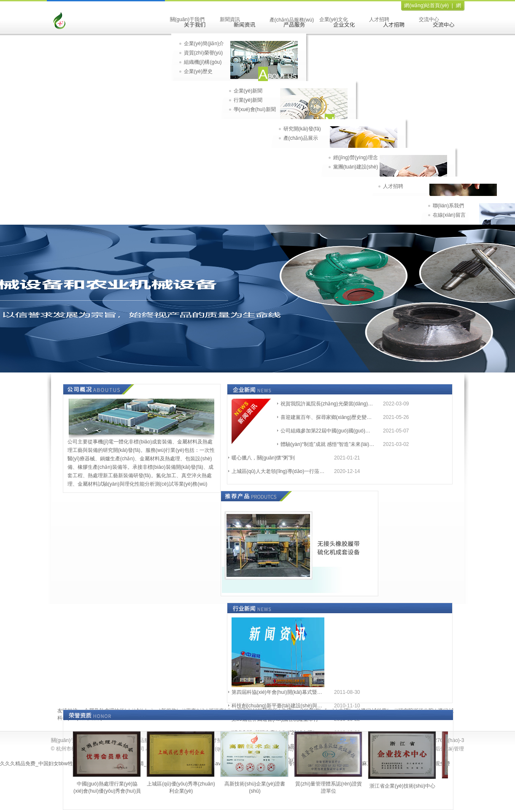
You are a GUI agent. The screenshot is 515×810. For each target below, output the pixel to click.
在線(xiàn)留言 (449, 215)
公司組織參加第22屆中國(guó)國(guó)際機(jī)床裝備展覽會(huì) (327, 431)
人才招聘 (379, 19)
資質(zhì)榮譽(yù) (203, 53)
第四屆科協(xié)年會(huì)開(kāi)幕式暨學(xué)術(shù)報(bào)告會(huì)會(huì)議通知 (279, 692)
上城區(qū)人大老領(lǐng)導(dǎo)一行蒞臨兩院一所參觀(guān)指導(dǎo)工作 (279, 471)
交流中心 (429, 19)
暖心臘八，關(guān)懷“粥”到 (263, 458)
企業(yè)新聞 (248, 91)
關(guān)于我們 (187, 19)
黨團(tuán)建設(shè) (355, 167)
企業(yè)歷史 (198, 71)
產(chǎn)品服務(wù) (292, 20)
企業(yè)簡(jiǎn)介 (204, 43)
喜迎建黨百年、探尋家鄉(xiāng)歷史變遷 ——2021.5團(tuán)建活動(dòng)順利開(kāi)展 (327, 417)
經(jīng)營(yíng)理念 (355, 157)
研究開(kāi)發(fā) (302, 129)
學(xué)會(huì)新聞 (255, 109)
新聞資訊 (230, 19)
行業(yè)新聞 (248, 100)
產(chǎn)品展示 (300, 138)
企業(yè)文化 (333, 19)
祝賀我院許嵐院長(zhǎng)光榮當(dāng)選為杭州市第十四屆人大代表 (327, 404)
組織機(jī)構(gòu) (203, 62)
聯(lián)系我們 (448, 206)
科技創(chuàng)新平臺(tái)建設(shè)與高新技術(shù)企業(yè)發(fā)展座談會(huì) (279, 706)
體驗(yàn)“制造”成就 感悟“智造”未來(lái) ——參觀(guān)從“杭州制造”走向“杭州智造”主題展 (327, 444)
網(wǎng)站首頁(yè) (426, 5)
